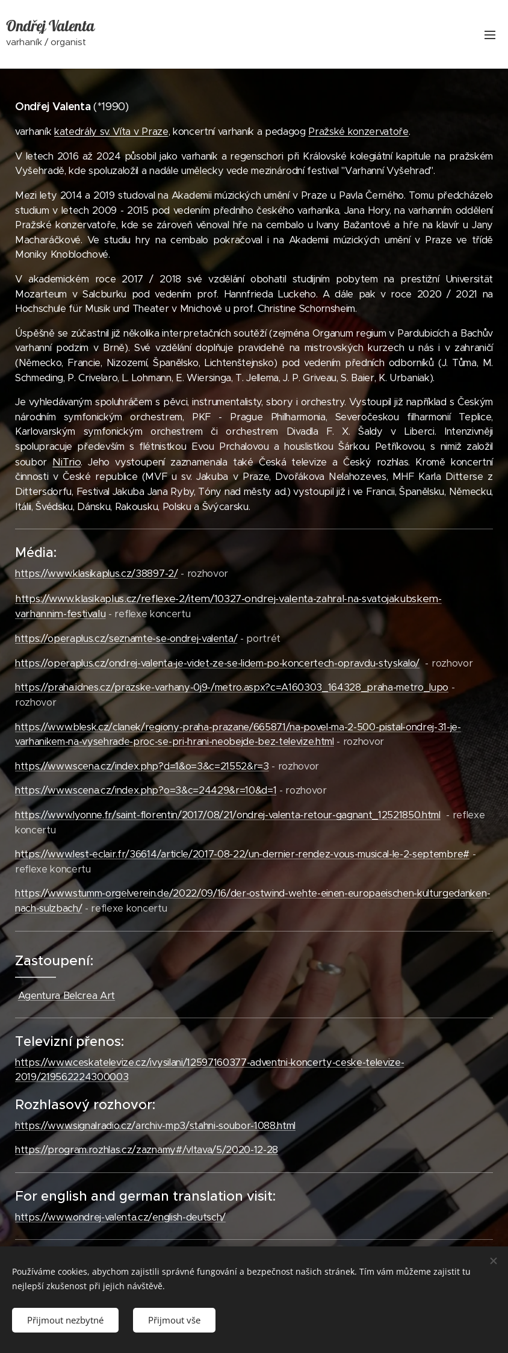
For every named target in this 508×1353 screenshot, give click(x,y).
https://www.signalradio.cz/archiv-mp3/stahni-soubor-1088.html (155, 1125)
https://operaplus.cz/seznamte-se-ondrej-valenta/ (126, 638)
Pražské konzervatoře (358, 131)
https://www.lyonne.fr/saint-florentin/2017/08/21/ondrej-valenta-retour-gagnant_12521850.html (228, 815)
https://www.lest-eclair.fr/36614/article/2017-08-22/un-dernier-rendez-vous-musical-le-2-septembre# (242, 854)
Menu (490, 35)
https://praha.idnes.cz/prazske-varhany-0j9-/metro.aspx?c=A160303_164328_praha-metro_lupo (231, 687)
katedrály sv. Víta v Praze (111, 131)
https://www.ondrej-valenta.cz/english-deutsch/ (120, 1217)
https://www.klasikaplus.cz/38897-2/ (96, 573)
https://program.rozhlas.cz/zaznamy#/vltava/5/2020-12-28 (146, 1149)
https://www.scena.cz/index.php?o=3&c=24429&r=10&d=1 (145, 790)
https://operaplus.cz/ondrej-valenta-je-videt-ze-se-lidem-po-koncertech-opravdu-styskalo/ (217, 663)
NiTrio (66, 461)
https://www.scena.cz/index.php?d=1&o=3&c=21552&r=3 (142, 766)
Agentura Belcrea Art (66, 995)
